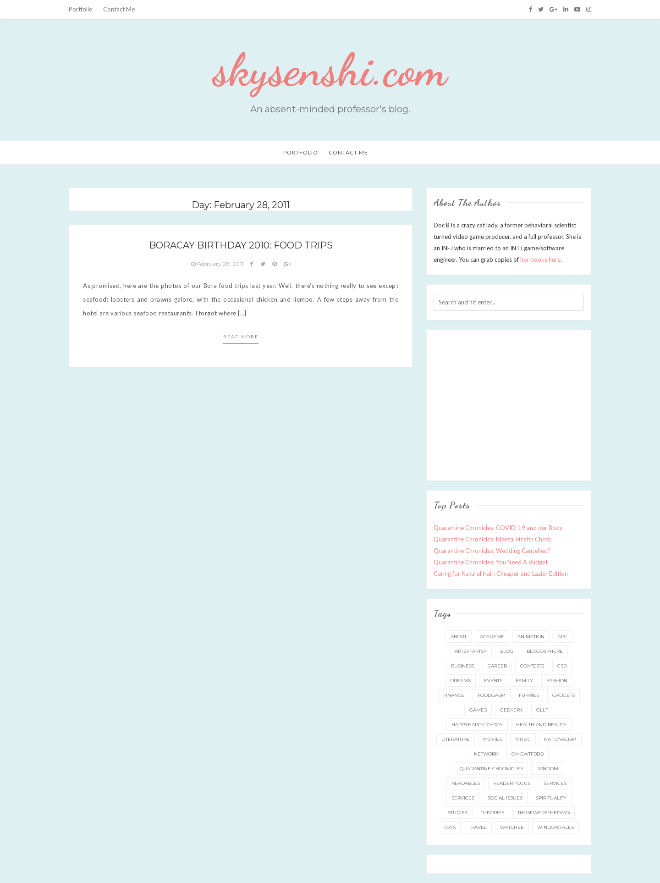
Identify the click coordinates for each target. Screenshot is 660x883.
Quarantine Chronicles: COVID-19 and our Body (498, 527)
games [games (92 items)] (478, 710)
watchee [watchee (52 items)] (512, 827)
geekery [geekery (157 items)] (511, 710)
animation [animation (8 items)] (530, 637)
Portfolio (81, 9)
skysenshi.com (330, 69)
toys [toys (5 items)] (450, 827)
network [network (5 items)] (486, 754)
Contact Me (119, 9)
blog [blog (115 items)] (506, 651)
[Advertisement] (511, 403)
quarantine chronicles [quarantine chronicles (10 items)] (491, 769)
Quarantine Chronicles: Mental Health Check (492, 539)
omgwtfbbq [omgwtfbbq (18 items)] (528, 754)
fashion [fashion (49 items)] (556, 681)
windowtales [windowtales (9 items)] (555, 827)
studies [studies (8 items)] (458, 813)
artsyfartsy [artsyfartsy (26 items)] (471, 651)
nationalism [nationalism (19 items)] (560, 739)
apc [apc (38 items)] (562, 637)
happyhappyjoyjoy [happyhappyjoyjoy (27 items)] (477, 725)
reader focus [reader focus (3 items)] (511, 783)
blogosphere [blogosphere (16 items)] (545, 651)
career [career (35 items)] (497, 666)
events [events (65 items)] (493, 681)
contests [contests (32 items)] (532, 666)
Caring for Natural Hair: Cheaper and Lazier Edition (501, 573)
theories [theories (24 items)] (492, 813)
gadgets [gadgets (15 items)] (563, 695)
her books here (540, 259)
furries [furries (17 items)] (529, 695)
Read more (240, 336)
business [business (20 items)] (462, 666)
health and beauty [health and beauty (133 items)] (541, 725)
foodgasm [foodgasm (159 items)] (492, 695)
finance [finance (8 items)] (453, 695)
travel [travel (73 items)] (478, 827)
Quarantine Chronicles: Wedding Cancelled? (492, 550)
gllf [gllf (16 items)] (542, 710)
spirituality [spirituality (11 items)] (551, 798)
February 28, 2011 (218, 263)
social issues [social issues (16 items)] (505, 798)
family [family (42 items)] (524, 681)
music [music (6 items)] (523, 739)
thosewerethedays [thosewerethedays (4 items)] (543, 813)
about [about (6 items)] (459, 637)
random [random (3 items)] (547, 769)
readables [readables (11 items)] (465, 783)
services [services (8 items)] (462, 798)
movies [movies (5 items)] (492, 739)
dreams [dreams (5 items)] (460, 681)
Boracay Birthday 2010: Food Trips (241, 245)
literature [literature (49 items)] (455, 739)
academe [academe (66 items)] (492, 637)
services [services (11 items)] (555, 783)
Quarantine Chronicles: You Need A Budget (491, 562)
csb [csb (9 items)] (561, 666)
